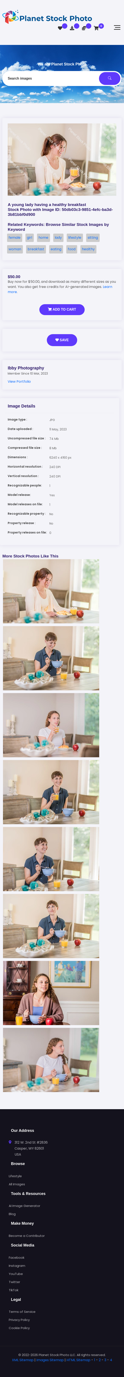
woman (15, 249)
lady (58, 237)
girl (29, 237)
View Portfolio (19, 381)
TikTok (13, 1290)
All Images (17, 1184)
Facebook (16, 1257)
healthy (88, 249)
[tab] (62, 1367)
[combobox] (62, 78)
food (71, 249)
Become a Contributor (27, 1235)
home (43, 237)
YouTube (16, 1274)
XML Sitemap (23, 1360)
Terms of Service (22, 1311)
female (15, 237)
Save (62, 340)
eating (56, 249)
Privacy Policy (19, 1320)
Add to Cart (62, 309)
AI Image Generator (24, 1206)
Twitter (14, 1282)
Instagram (17, 1265)
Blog (12, 1214)
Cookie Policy (19, 1328)
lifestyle (74, 237)
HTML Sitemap (78, 1360)
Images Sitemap (50, 1360)
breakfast (36, 249)
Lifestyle (15, 1176)
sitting (93, 237)
